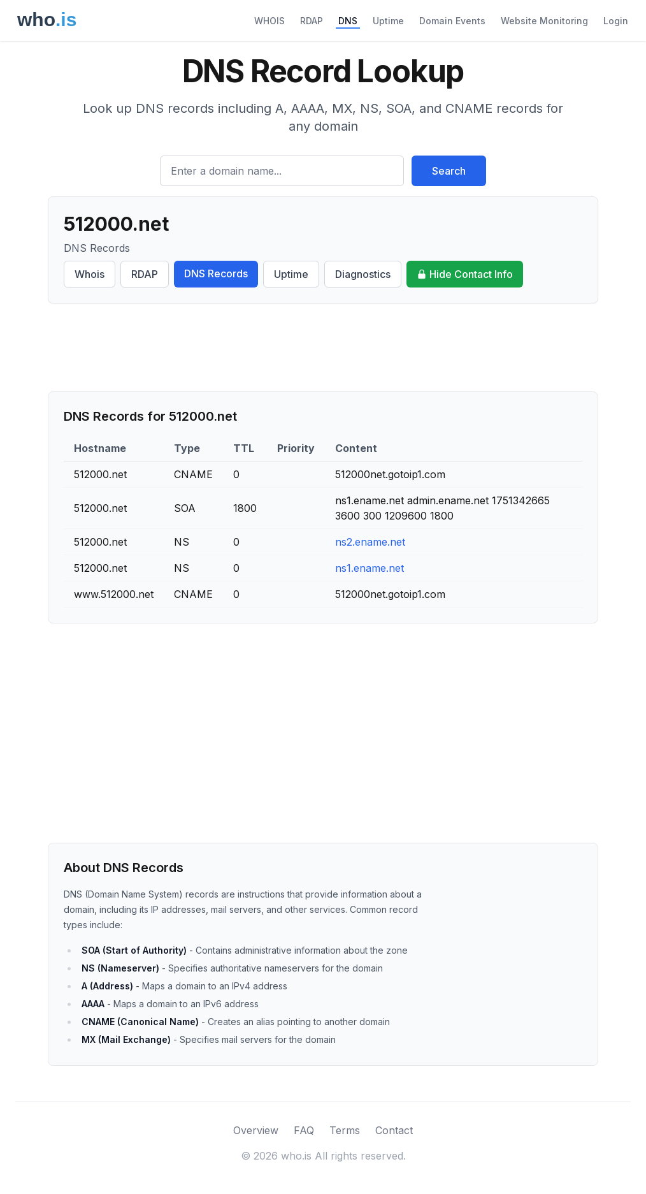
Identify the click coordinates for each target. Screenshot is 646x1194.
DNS (347, 20)
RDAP (311, 20)
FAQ (304, 1130)
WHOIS (269, 20)
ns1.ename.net (369, 568)
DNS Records (216, 273)
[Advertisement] (323, 347)
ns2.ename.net (370, 541)
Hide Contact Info (465, 274)
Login (615, 20)
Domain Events (452, 20)
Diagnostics (363, 274)
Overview (255, 1130)
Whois (89, 274)
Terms (344, 1130)
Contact (394, 1130)
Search (449, 170)
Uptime (388, 20)
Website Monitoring (544, 20)
